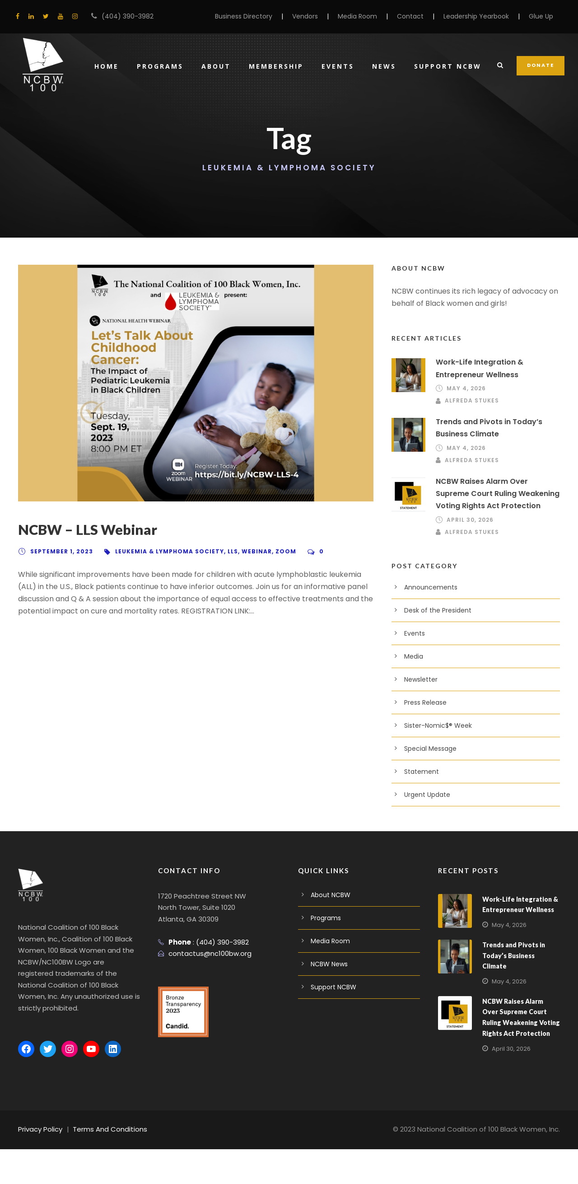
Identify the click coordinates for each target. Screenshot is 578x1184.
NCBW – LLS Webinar (90, 576)
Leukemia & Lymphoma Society (164, 597)
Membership (274, 123)
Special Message (428, 794)
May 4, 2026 (465, 435)
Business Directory (264, 16)
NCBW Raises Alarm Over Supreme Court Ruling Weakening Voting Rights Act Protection (496, 540)
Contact (420, 16)
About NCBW (329, 941)
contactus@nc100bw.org (205, 1000)
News (384, 123)
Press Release (424, 748)
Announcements (427, 633)
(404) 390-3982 (123, 16)
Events (337, 123)
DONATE (541, 123)
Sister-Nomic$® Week (435, 771)
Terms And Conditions (103, 1164)
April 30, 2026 (469, 566)
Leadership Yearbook (480, 16)
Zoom (278, 597)
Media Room (372, 16)
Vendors (322, 16)
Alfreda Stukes (472, 447)
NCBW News (329, 1010)
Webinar (250, 597)
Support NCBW (448, 123)
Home (102, 123)
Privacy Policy (39, 1164)
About (213, 123)
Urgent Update (424, 840)
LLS (226, 597)
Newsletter (419, 725)
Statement (418, 817)
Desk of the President (434, 656)
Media (412, 702)
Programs (156, 123)
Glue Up (541, 16)
